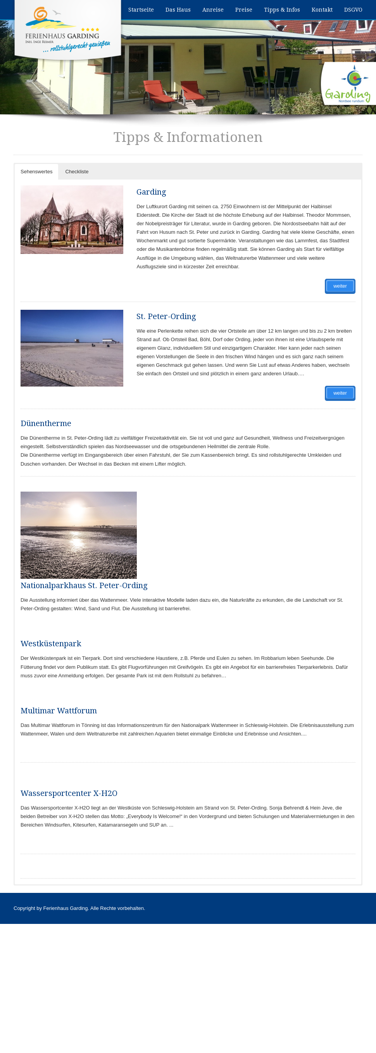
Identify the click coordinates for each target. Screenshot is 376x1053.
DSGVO (353, 10)
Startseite (141, 10)
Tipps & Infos (282, 10)
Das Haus (178, 10)
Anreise (213, 10)
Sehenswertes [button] (36, 171)
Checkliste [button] (76, 171)
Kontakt (322, 10)
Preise (243, 10)
